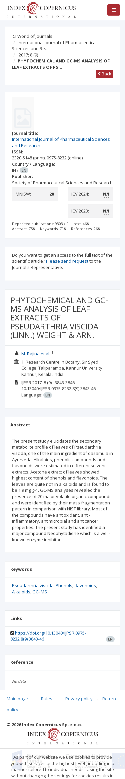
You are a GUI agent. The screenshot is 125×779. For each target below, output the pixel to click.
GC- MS (39, 592)
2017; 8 (28, 55)
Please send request (67, 261)
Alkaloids (21, 592)
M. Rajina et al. (35, 354)
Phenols (64, 585)
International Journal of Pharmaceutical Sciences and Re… (54, 46)
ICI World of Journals (32, 36)
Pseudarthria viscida (33, 585)
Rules (46, 699)
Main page (17, 699)
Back (104, 74)
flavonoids (85, 585)
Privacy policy (79, 699)
